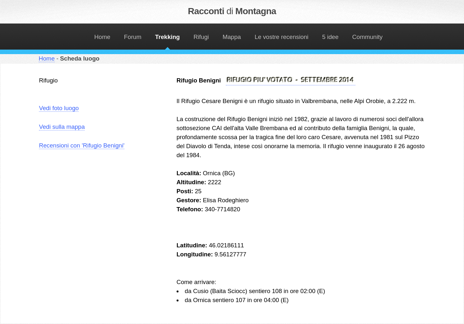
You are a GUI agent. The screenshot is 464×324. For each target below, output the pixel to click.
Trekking (167, 36)
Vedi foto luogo (59, 108)
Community (367, 36)
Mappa (232, 36)
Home (102, 36)
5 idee (330, 36)
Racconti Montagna (232, 11)
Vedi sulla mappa (62, 126)
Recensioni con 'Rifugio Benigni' (81, 145)
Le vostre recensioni (281, 36)
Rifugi (201, 36)
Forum (132, 36)
